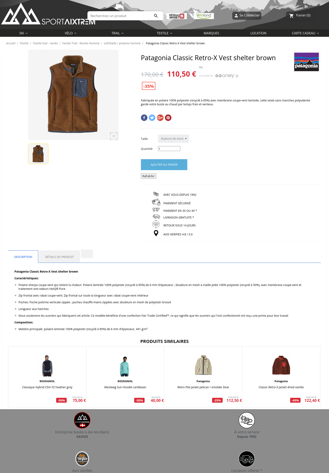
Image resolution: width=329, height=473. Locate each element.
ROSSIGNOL (47, 381)
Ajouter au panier (164, 164)
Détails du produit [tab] (59, 257)
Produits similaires (164, 341)
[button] (164, 33)
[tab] (87, 254)
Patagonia (203, 381)
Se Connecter (247, 15)
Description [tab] (23, 257)
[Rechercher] (125, 15)
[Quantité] (169, 148)
